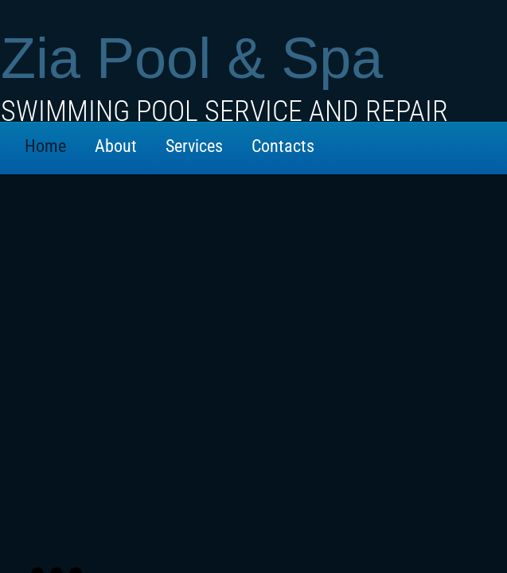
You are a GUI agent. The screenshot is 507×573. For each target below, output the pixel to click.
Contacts (283, 146)
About (116, 146)
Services (194, 146)
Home (45, 146)
